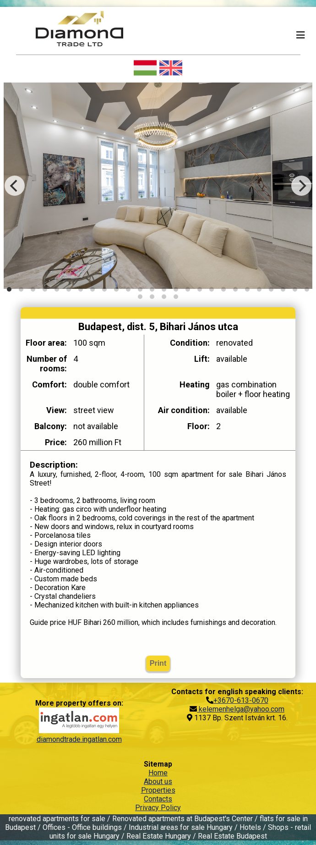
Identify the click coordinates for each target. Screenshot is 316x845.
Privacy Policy (158, 807)
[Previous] (15, 186)
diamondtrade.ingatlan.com (79, 739)
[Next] (301, 186)
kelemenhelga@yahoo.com (240, 709)
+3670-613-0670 (240, 700)
